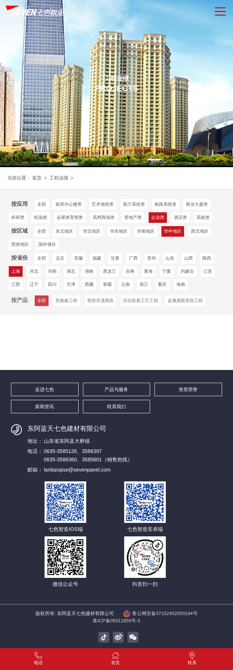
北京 (60, 258)
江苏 (207, 271)
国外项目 (47, 244)
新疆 (107, 284)
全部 (41, 204)
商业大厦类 (197, 204)
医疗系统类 (134, 204)
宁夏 (166, 271)
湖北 (70, 271)
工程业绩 (58, 178)
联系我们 (116, 406)
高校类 (203, 217)
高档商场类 (104, 217)
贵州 (151, 258)
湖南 (89, 271)
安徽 (78, 258)
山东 (169, 258)
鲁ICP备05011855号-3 (116, 620)
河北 (34, 271)
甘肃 (115, 258)
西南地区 (20, 244)
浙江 (144, 284)
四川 (52, 284)
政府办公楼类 (69, 204)
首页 (37, 178)
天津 (70, 284)
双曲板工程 (66, 305)
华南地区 (145, 231)
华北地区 (91, 231)
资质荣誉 (188, 389)
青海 (148, 271)
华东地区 (118, 231)
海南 (180, 284)
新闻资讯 (44, 406)
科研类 (17, 217)
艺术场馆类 (103, 204)
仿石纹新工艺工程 (140, 305)
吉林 (130, 271)
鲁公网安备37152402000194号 (160, 613)
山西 (188, 258)
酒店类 (180, 217)
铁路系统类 (165, 204)
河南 (52, 271)
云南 (125, 284)
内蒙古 (187, 271)
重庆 (162, 284)
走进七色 (44, 389)
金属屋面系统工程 (185, 305)
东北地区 (64, 231)
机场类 (40, 217)
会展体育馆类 (70, 217)
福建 (96, 258)
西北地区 (200, 231)
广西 (133, 258)
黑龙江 (109, 271)
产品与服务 (116, 389)
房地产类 (133, 217)
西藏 (89, 284)
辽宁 (34, 284)
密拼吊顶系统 (100, 305)
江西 (15, 284)
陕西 (206, 258)
